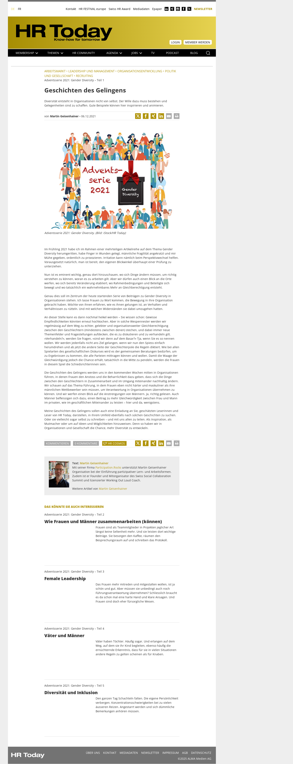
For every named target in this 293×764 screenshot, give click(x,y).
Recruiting (84, 76)
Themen (55, 53)
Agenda (114, 53)
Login (175, 42)
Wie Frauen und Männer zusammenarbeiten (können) (103, 521)
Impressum (170, 753)
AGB (185, 753)
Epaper (157, 9)
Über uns (93, 753)
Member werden (197, 42)
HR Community (83, 53)
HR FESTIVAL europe (92, 9)
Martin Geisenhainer (64, 116)
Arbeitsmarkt (55, 71)
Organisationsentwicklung (139, 71)
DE (13, 9)
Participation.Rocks (108, 467)
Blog (194, 53)
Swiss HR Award (119, 9)
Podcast (172, 53)
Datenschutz (201, 753)
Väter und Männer (64, 635)
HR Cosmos (116, 443)
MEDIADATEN (129, 753)
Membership (27, 53)
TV (152, 53)
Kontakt (71, 9)
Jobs (136, 53)
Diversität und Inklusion (71, 692)
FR (19, 9)
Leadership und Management (91, 71)
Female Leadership (65, 578)
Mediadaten (141, 9)
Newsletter (203, 8)
